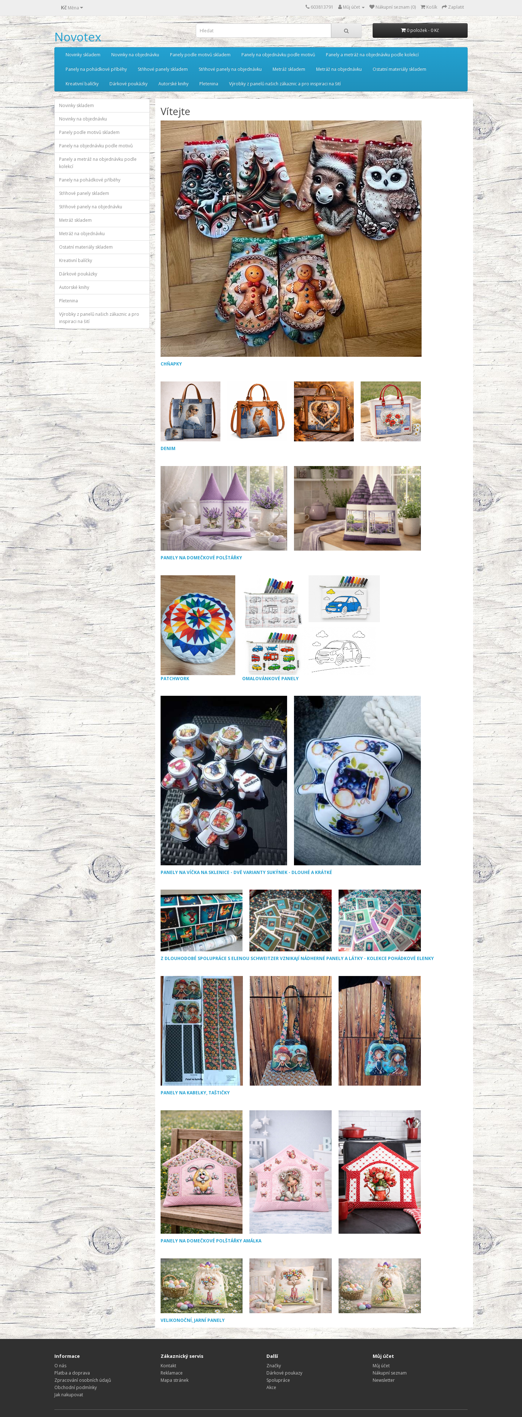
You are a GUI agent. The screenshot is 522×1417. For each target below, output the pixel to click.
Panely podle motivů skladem (200, 55)
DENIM (168, 448)
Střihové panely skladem (163, 69)
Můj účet (381, 1366)
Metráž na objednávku (339, 69)
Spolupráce (278, 1380)
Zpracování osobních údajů (82, 1380)
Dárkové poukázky (128, 84)
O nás (60, 1366)
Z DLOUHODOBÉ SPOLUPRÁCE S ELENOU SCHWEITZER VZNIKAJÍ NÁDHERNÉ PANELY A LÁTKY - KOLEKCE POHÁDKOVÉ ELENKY (297, 958)
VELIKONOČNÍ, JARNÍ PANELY (193, 1320)
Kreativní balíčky (82, 84)
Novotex (77, 37)
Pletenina (208, 84)
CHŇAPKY (171, 364)
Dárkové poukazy (284, 1373)
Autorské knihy (173, 84)
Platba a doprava (72, 1373)
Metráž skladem (289, 69)
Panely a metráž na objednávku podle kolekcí (372, 55)
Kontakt (168, 1366)
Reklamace (172, 1373)
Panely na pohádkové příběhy (96, 69)
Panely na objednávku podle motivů (278, 55)
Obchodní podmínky (75, 1387)
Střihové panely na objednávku (230, 69)
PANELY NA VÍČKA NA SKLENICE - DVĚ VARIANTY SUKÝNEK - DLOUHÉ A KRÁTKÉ (246, 872)
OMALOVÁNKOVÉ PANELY (311, 628)
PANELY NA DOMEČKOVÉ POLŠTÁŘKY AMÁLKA (211, 1241)
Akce (271, 1387)
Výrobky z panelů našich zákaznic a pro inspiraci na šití (285, 84)
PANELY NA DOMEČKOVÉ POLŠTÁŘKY (201, 558)
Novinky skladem (83, 55)
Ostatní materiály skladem (399, 69)
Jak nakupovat (68, 1395)
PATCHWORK (198, 628)
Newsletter (384, 1380)
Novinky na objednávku (135, 55)
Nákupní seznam (390, 1373)
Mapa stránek (174, 1380)
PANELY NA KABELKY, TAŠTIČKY (195, 1093)
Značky (273, 1366)
